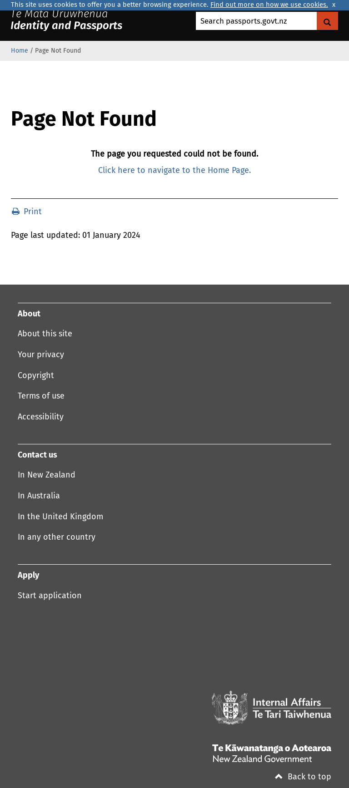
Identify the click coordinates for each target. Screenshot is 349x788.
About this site (45, 334)
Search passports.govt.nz (243, 21)
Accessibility (41, 417)
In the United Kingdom (60, 517)
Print (27, 211)
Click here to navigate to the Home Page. (174, 171)
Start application (50, 596)
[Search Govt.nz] (327, 21)
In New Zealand (46, 475)
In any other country (56, 537)
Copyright (36, 376)
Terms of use (41, 396)
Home (19, 51)
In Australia (39, 496)
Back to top (303, 777)
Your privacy (41, 355)
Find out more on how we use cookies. (269, 5)
